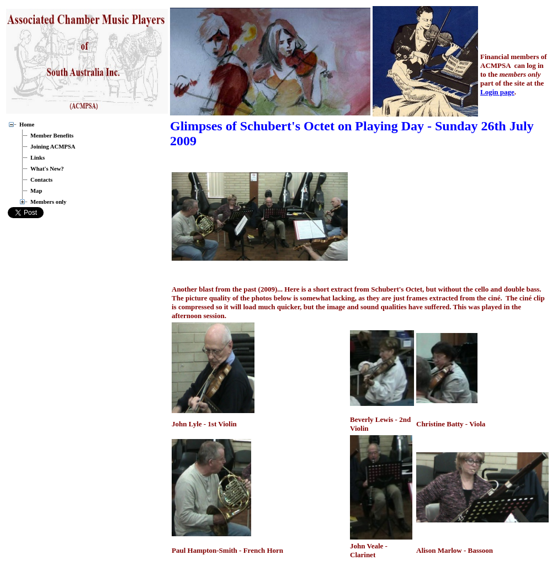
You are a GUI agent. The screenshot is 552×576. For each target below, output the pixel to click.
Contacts (41, 180)
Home (26, 124)
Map (36, 191)
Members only (48, 202)
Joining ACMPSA (52, 147)
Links (37, 158)
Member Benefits (51, 136)
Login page (497, 92)
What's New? (47, 169)
